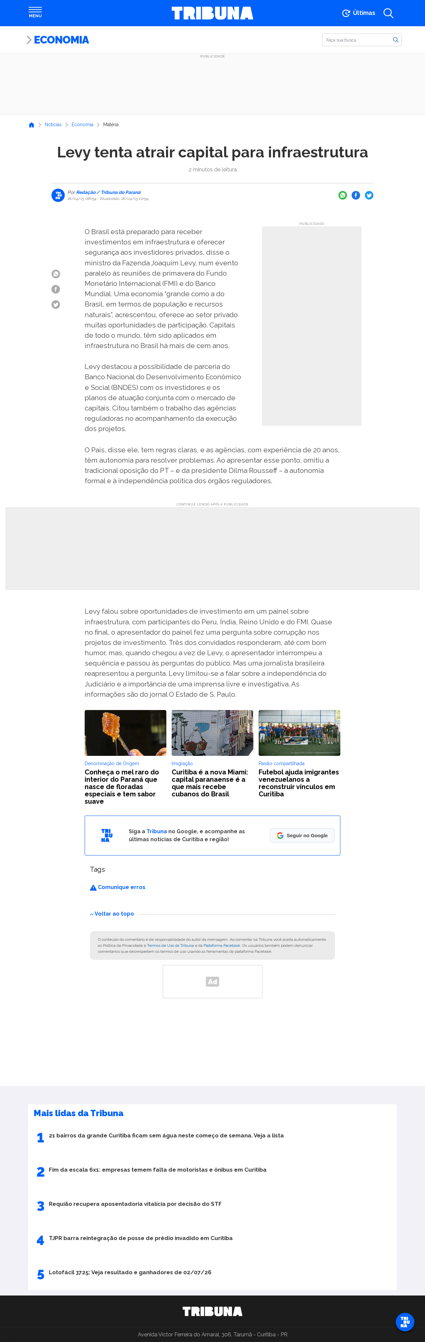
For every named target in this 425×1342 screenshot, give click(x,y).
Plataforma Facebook (222, 945)
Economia (61, 40)
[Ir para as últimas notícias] (358, 13)
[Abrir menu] (35, 13)
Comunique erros (117, 887)
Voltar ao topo (112, 914)
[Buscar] (362, 40)
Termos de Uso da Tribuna (170, 945)
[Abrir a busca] (388, 13)
